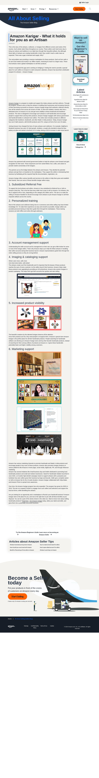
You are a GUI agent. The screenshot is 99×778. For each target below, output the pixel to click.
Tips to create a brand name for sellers (50, 544)
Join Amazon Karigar (35, 501)
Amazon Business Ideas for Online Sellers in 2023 (81, 105)
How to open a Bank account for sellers (50, 547)
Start (24, 9)
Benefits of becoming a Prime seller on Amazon (22, 550)
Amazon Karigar (14, 103)
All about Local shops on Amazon (48, 550)
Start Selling (79, 9)
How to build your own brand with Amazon (21, 547)
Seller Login (85, 2)
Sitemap (26, 626)
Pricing (41, 9)
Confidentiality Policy (35, 627)
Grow (32, 9)
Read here (25, 501)
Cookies (52, 626)
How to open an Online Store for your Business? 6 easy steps (80, 110)
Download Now (80, 80)
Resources (53, 9)
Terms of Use (43, 626)
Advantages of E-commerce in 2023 (80, 96)
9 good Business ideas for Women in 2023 (80, 100)
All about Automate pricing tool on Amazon (21, 544)
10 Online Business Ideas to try (81, 115)
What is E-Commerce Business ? (81, 118)
